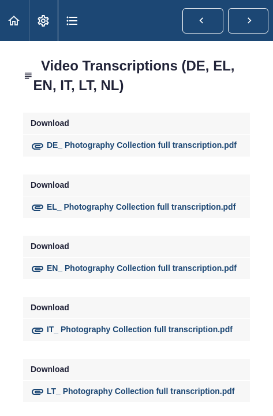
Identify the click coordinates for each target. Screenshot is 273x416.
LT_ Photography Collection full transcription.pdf (133, 391)
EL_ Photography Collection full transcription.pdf (133, 206)
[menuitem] (43, 20)
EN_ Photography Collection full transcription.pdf (134, 268)
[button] (14, 20)
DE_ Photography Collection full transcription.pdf (134, 145)
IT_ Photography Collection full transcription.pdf (132, 329)
